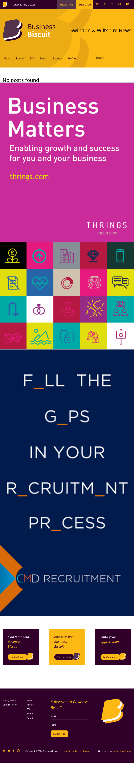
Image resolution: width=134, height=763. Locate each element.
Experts (57, 58)
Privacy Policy (9, 700)
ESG (32, 58)
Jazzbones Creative (122, 751)
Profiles (72, 58)
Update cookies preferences (78, 751)
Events (44, 58)
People (20, 58)
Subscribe (85, 4)
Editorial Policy (10, 704)
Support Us (66, 4)
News (7, 58)
